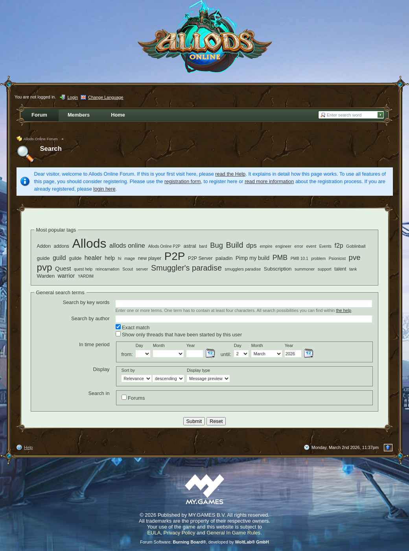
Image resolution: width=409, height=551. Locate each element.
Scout (127, 269)
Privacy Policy (179, 533)
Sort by (128, 370)
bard (203, 246)
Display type (198, 370)
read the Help (230, 174)
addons (61, 246)
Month (159, 345)
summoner (305, 269)
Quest (63, 268)
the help (343, 310)
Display (101, 369)
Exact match (133, 327)
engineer (283, 246)
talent (340, 269)
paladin (224, 258)
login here (104, 189)
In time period (94, 344)
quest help (83, 269)
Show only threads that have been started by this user (179, 334)
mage (129, 258)
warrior (66, 276)
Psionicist (337, 258)
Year (190, 345)
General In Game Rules (233, 533)
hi (120, 258)
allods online (127, 245)
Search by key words (86, 302)
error (299, 246)
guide (43, 258)
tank (353, 269)
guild (59, 257)
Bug (216, 245)
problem (318, 258)
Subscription (278, 269)
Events (325, 246)
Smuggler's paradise (186, 267)
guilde (75, 258)
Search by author (90, 318)
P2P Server (200, 258)
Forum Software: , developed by (204, 542)
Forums (133, 398)
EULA (153, 533)
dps (251, 245)
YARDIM (86, 276)
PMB (280, 258)
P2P (174, 256)
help (110, 258)
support (325, 269)
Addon (44, 246)
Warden (46, 276)
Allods (89, 243)
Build (234, 245)
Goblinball (355, 246)
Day (139, 345)
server (142, 269)
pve (355, 257)
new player (149, 258)
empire (266, 246)
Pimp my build (252, 258)
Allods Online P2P (164, 246)
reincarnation (108, 269)
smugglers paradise (243, 269)
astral (190, 246)
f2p (339, 245)
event (311, 246)
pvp (44, 267)
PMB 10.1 (299, 258)
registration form (182, 181)
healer (93, 257)
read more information (269, 181)
